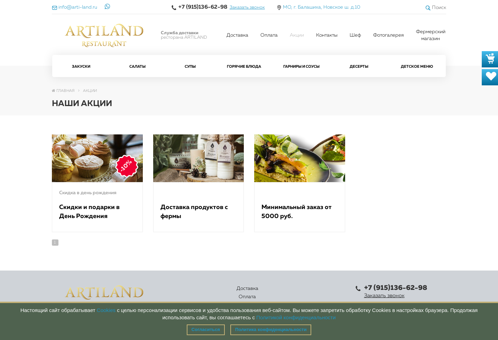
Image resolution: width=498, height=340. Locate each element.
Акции (297, 35)
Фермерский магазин (430, 35)
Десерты (359, 66)
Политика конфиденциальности (270, 329)
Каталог (229, 292)
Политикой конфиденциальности (296, 317)
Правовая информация (323, 292)
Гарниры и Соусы (301, 66)
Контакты (327, 35)
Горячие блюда (244, 66)
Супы (190, 66)
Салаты (137, 66)
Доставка (237, 35)
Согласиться (206, 329)
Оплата (269, 35)
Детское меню (417, 66)
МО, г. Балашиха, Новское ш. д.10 (321, 7)
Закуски (81, 66)
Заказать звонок (247, 7)
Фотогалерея (388, 35)
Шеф (355, 35)
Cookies (106, 310)
